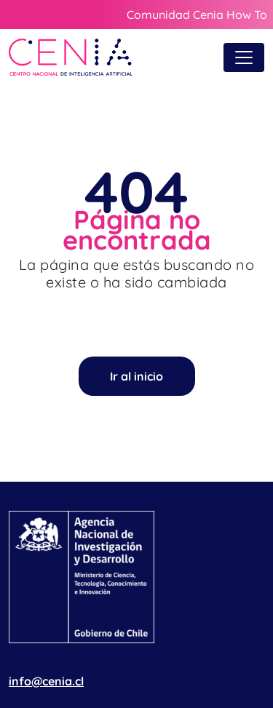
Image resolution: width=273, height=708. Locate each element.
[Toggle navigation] (243, 57)
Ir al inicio (136, 376)
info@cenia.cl (46, 681)
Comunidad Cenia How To (197, 14)
